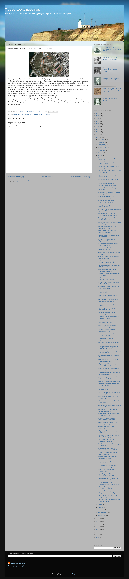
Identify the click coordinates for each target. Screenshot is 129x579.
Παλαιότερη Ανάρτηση (80, 177)
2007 (98, 537)
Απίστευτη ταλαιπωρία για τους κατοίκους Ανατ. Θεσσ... (107, 321)
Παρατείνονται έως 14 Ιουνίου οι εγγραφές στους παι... (107, 410)
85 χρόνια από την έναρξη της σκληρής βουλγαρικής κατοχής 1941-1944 (111, 49)
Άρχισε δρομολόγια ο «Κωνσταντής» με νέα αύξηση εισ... (109, 369)
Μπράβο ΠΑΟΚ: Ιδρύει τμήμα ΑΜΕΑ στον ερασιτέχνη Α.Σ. (108, 397)
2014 (98, 524)
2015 (98, 521)
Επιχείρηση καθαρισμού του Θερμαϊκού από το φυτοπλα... (107, 184)
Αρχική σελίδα (48, 177)
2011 (98, 532)
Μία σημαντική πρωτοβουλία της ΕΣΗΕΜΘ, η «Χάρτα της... (107, 326)
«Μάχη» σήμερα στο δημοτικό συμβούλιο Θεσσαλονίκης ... (107, 201)
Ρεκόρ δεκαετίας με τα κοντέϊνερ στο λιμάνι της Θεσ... (108, 388)
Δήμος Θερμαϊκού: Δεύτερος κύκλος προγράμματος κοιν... (108, 308)
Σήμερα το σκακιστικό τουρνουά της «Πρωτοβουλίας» (108, 283)
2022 (98, 124)
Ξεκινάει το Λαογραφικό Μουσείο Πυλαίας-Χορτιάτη (107, 296)
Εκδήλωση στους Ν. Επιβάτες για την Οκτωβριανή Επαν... (109, 373)
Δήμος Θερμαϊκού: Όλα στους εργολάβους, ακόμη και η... (106, 474)
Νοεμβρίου (101, 142)
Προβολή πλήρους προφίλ (16, 566)
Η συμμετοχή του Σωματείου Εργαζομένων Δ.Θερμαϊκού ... (107, 214)
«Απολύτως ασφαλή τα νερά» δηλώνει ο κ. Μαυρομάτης (109, 171)
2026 (98, 113)
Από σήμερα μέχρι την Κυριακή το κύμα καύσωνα (108, 180)
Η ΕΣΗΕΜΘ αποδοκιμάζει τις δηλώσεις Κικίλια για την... (106, 240)
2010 (98, 534)
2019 (98, 132)
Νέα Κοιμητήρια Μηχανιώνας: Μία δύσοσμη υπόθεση (108, 205)
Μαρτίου (100, 510)
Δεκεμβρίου (101, 139)
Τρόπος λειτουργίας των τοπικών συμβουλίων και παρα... (107, 377)
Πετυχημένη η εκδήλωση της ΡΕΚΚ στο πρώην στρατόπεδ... (108, 343)
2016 (98, 518)
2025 (98, 116)
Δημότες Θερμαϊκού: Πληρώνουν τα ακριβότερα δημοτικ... (108, 167)
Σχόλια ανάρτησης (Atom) (24, 181)
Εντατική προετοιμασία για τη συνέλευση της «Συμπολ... (106, 313)
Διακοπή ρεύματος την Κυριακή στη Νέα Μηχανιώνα (108, 384)
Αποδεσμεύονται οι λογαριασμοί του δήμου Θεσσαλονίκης (108, 347)
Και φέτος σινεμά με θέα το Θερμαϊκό (109, 381)
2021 (98, 126)
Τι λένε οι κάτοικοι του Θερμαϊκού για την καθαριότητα (109, 162)
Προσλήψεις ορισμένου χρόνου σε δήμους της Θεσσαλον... (108, 300)
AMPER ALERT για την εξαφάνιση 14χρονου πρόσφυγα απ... (108, 496)
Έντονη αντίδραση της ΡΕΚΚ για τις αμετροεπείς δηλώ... (108, 317)
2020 (98, 129)
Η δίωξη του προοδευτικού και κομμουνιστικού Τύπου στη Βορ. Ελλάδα (111, 90)
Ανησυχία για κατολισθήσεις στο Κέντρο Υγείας (107, 470)
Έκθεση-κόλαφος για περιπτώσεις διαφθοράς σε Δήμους (108, 487)
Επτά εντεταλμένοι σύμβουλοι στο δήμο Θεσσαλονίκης (108, 453)
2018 (98, 134)
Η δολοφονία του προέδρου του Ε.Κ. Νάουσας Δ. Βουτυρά (111, 78)
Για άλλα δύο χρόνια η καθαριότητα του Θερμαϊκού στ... (108, 287)
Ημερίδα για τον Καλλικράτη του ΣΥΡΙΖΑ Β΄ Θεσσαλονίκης (107, 457)
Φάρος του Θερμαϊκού (22, 9)
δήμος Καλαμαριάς (28, 114)
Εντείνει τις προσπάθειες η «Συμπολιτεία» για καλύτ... (106, 261)
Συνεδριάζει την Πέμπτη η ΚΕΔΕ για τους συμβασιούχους (108, 244)
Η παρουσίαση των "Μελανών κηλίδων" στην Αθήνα (107, 231)
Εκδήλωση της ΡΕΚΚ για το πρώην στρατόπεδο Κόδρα (108, 364)
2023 (98, 121)
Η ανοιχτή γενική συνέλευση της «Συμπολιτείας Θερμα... (107, 270)
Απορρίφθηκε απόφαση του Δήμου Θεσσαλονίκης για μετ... (108, 436)
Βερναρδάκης (17, 114)
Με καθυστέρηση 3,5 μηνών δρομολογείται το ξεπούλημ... (107, 491)
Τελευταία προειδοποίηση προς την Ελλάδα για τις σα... (108, 248)
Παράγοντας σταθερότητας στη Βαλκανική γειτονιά (107, 227)
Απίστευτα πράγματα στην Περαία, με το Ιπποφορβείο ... (109, 393)
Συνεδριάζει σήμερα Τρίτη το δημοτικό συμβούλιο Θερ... (109, 265)
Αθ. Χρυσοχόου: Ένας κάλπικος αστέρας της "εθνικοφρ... (107, 466)
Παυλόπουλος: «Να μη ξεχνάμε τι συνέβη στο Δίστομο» (108, 360)
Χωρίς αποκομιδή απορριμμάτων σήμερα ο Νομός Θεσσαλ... (108, 278)
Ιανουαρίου (101, 515)
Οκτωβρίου (101, 145)
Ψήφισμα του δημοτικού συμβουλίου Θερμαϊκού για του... (108, 257)
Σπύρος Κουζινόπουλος (17, 563)
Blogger (74, 574)
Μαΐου (100, 504)
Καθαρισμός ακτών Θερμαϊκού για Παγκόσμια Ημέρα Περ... (108, 479)
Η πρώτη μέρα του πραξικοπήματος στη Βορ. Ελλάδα (110, 69)
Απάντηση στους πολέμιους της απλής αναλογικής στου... (109, 351)
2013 (98, 526)
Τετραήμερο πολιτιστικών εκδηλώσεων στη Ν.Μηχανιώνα (109, 223)
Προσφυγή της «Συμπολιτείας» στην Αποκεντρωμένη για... (108, 414)
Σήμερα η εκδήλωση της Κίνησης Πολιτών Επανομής (107, 334)
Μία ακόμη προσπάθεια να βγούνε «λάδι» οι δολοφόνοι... (108, 218)
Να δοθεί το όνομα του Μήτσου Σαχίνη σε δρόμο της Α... (109, 444)
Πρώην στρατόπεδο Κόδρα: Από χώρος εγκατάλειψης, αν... (107, 423)
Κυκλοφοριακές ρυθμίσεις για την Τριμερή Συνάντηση (108, 330)
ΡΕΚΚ (36, 114)
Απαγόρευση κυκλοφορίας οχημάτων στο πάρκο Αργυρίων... (109, 193)
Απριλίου (101, 507)
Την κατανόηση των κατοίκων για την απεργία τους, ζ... (109, 253)
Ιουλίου (100, 152)
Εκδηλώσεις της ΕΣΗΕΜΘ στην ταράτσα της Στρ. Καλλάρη (107, 339)
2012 (98, 529)
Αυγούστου (101, 150)
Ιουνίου (100, 155)
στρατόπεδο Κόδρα (44, 114)
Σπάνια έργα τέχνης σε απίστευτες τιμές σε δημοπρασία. (108, 440)
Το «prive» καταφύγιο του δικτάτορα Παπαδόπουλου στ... (108, 356)
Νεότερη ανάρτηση (16, 177)
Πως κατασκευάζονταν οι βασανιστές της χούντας (109, 58)
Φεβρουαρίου (102, 512)
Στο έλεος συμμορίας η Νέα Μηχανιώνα (106, 427)
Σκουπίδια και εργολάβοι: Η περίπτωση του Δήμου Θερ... (107, 197)
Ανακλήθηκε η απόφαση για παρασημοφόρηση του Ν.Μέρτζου (109, 483)
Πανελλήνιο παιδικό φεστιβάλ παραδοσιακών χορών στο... (107, 418)
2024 (98, 118)
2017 (98, 137)
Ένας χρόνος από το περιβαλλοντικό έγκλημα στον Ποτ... (109, 500)
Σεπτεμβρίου (102, 147)
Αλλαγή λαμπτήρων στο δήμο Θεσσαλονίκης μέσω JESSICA (108, 448)
